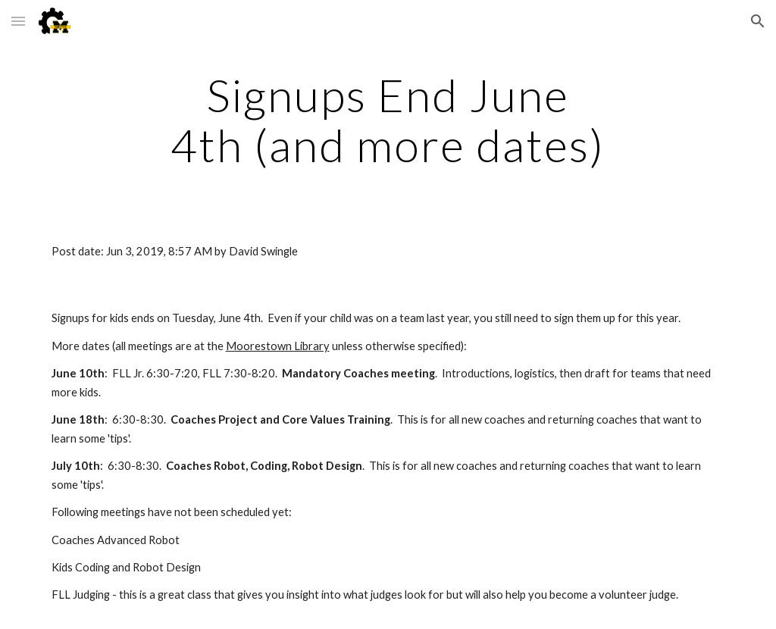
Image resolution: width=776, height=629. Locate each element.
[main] (387, 120)
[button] (18, 21)
